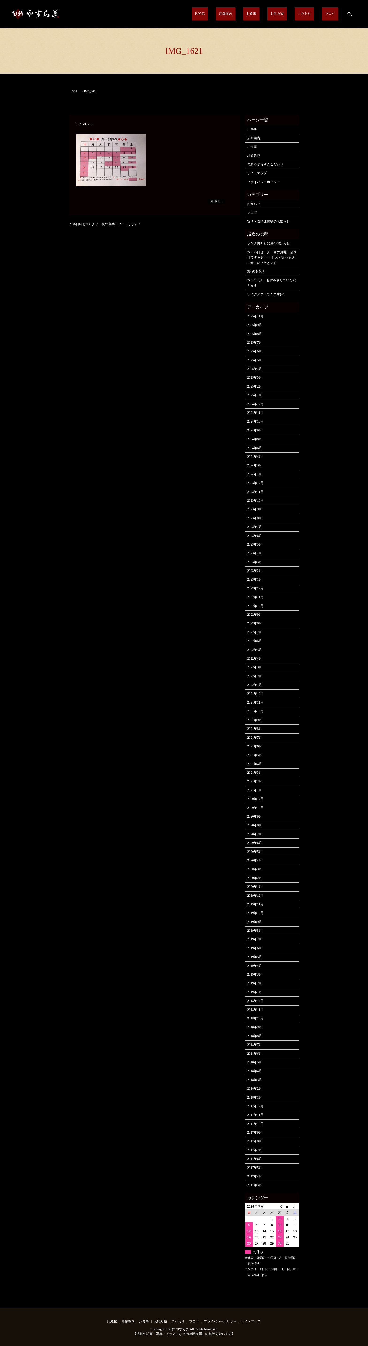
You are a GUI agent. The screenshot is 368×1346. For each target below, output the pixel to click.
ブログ (333, 14)
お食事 (273, 14)
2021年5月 (254, 755)
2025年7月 (254, 342)
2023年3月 (254, 562)
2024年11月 (255, 413)
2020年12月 (255, 799)
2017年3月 (254, 1185)
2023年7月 (254, 527)
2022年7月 (254, 632)
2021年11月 (255, 702)
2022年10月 (255, 606)
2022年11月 (255, 597)
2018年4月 (254, 1071)
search (349, 14)
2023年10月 (255, 500)
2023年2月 (254, 571)
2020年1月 (254, 886)
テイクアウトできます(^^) (266, 294)
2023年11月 (255, 492)
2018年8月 (254, 1036)
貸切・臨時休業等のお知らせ (268, 221)
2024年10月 (255, 421)
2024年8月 (254, 439)
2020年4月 (254, 860)
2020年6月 (254, 843)
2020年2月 (254, 878)
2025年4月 (254, 369)
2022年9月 (254, 614)
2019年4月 (254, 966)
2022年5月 (254, 650)
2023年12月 (255, 483)
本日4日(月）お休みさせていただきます (271, 282)
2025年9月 (254, 325)
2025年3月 (254, 377)
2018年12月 (255, 1001)
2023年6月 (254, 536)
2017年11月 (255, 1115)
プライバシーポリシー (263, 182)
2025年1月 (254, 395)
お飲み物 (292, 14)
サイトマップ (257, 173)
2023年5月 (254, 544)
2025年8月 (254, 334)
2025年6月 (254, 351)
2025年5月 (254, 360)
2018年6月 (254, 1053)
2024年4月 (254, 456)
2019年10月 (255, 913)
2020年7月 (254, 834)
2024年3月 (254, 465)
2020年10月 (255, 808)
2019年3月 (254, 974)
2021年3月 (254, 772)
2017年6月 (254, 1159)
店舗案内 (254, 14)
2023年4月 (254, 553)
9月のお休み (256, 271)
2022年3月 (254, 667)
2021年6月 (254, 746)
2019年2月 (254, 983)
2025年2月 (254, 386)
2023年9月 (254, 509)
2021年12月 (255, 694)
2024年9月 (254, 430)
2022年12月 (255, 588)
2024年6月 (254, 448)
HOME (234, 14)
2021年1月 (254, 790)
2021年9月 (254, 720)
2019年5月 (254, 957)
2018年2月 (254, 1088)
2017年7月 (254, 1150)
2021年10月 (255, 711)
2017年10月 (255, 1124)
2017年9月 (254, 1132)
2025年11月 (255, 316)
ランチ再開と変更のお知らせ (268, 243)
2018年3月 (254, 1080)
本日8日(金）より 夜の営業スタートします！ (107, 224)
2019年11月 (255, 904)
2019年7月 (254, 939)
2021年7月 (254, 737)
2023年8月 (254, 518)
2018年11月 (255, 1009)
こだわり (313, 14)
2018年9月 (254, 1027)
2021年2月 (254, 781)
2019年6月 (254, 948)
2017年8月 (254, 1141)
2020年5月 (254, 852)
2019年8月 (254, 930)
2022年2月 (254, 676)
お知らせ (253, 204)
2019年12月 (255, 895)
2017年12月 (255, 1106)
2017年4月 (254, 1176)
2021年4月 (254, 764)
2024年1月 (254, 474)
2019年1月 (254, 992)
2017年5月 (254, 1167)
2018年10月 (255, 1018)
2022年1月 (254, 685)
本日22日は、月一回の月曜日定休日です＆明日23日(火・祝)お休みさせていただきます (271, 257)
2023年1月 (254, 579)
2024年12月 (255, 404)
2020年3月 (254, 869)
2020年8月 (254, 825)
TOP (74, 91)
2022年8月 (254, 623)
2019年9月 (254, 922)
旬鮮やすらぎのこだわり (265, 164)
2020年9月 (254, 816)
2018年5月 (254, 1062)
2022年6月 (254, 641)
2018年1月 (254, 1097)
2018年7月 (254, 1044)
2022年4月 (254, 658)
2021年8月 (254, 729)
